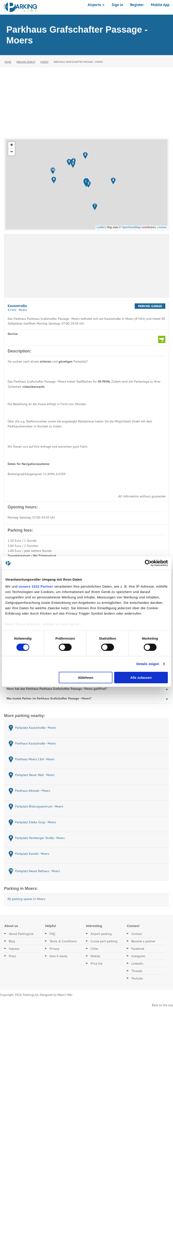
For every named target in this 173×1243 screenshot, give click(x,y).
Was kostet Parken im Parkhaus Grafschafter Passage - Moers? (48, 698)
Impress (14, 949)
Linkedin (137, 963)
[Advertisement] (86, 100)
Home (8, 61)
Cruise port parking (104, 941)
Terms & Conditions (63, 941)
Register (137, 4)
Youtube (137, 978)
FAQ (52, 934)
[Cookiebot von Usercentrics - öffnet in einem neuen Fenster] (148, 562)
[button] (85, 182)
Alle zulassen (141, 677)
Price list (96, 963)
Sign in (117, 4)
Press (12, 956)
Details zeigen (147, 664)
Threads (136, 971)
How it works (59, 956)
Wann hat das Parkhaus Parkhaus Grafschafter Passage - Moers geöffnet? (56, 689)
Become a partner (143, 941)
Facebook (137, 949)
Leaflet (101, 227)
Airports (96, 4)
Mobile (95, 956)
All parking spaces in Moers (26, 899)
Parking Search (25, 61)
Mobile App (160, 4)
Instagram (138, 956)
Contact (136, 934)
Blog (12, 941)
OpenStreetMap (131, 227)
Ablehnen (85, 677)
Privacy (54, 949)
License (161, 227)
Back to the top (162, 1005)
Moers (44, 61)
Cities (94, 949)
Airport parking (101, 934)
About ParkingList (21, 934)
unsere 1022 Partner (36, 586)
